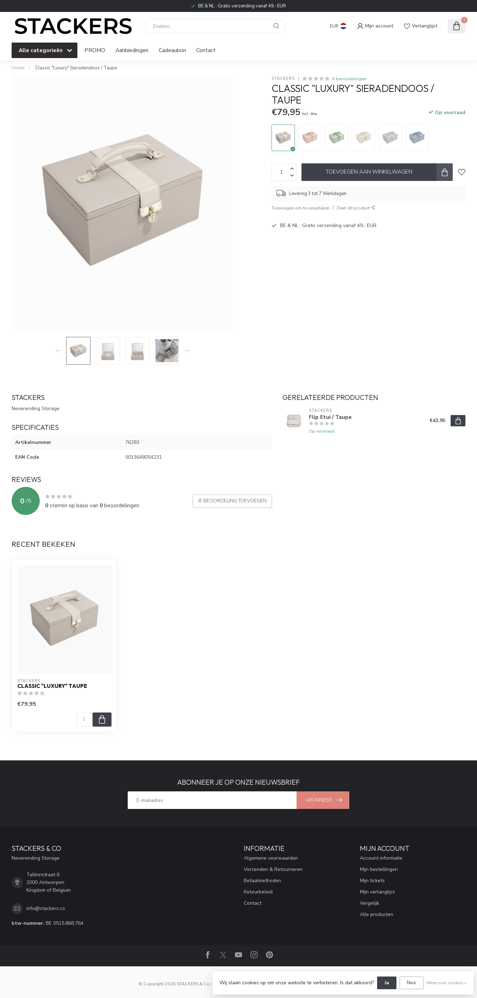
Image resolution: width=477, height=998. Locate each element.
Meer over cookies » (446, 983)
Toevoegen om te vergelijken (301, 208)
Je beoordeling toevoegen (232, 501)
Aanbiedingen (131, 50)
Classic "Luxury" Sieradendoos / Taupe (76, 68)
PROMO (94, 50)
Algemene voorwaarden (271, 858)
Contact (206, 50)
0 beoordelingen (349, 79)
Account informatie (381, 858)
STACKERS (283, 79)
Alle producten (376, 914)
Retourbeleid (258, 892)
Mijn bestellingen (379, 869)
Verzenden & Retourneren (273, 869)
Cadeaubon (172, 50)
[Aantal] (84, 720)
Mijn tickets (372, 880)
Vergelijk (369, 903)
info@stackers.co (45, 908)
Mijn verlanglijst (377, 892)
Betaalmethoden (262, 880)
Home (18, 68)
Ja (386, 982)
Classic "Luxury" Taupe (52, 686)
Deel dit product (356, 208)
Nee (411, 982)
